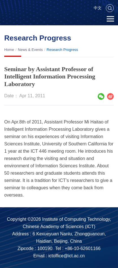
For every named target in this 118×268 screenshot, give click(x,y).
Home (9, 50)
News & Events (30, 50)
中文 (98, 8)
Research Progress (62, 50)
